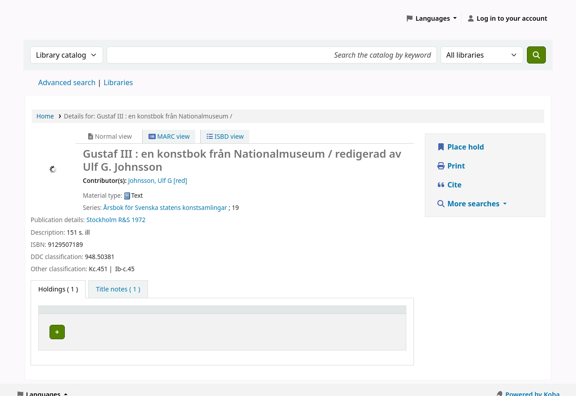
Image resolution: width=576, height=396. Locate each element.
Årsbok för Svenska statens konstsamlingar (165, 207)
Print (450, 166)
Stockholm (101, 219)
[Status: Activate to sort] (374, 314)
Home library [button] (63, 314)
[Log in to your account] (507, 18)
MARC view (169, 136)
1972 (138, 219)
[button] (431, 18)
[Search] (536, 55)
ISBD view (225, 136)
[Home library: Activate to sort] (103, 314)
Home (45, 116)
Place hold (460, 147)
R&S (124, 219)
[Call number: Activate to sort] (296, 314)
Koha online (47, 18)
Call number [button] (272, 314)
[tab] (118, 289)
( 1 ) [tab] (58, 289)
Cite (449, 185)
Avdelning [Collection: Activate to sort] (187, 314)
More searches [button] (468, 204)
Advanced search (66, 82)
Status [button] (357, 314)
